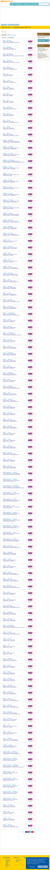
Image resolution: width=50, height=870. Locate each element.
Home (12, 4)
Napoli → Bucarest (7, 545)
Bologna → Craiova (7, 166)
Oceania (7, 866)
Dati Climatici (40, 53)
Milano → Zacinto (7, 465)
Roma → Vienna (7, 698)
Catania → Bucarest (8, 220)
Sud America (8, 862)
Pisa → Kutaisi (6, 592)
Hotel (17, 861)
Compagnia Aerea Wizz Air (13, 24)
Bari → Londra (6, 80)
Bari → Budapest (7, 47)
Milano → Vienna (7, 452)
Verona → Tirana (7, 818)
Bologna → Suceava (8, 193)
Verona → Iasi (6, 811)
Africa (7, 863)
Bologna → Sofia (7, 186)
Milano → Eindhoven (8, 306)
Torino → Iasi (6, 725)
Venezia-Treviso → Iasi (8, 771)
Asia (6, 865)
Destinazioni (18, 4)
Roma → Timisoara (7, 685)
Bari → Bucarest (7, 40)
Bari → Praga (6, 87)
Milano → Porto (6, 379)
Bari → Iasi (5, 73)
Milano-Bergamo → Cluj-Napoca (11, 485)
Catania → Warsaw (7, 273)
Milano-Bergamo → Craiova (9, 492)
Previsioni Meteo (41, 48)
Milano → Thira (6, 432)
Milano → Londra (7, 346)
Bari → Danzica (6, 67)
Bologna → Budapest (8, 146)
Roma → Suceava (7, 678)
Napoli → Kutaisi (7, 559)
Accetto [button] (42, 866)
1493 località (40, 51)
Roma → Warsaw (7, 705)
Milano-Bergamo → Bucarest (10, 472)
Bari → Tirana (6, 113)
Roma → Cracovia (7, 632)
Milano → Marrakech (8, 352)
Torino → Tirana (7, 731)
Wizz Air (30, 43)
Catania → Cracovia (8, 233)
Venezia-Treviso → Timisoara (10, 791)
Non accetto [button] (32, 866)
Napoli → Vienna (7, 572)
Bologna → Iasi (6, 173)
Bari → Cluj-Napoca (8, 53)
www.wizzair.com (11, 35)
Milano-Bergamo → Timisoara (10, 525)
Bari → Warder (6, 127)
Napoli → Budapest (7, 552)
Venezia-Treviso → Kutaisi (9, 778)
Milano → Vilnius (7, 459)
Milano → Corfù (6, 293)
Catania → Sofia (7, 253)
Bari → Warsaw (6, 133)
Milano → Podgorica (8, 372)
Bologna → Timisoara (8, 200)
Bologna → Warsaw (8, 213)
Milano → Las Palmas (8, 333)
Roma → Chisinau (7, 618)
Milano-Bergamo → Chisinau (10, 479)
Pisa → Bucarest (7, 585)
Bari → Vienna (6, 120)
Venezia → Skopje (7, 745)
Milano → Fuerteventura (9, 313)
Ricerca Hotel (41, 40)
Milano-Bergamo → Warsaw (9, 539)
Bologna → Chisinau (8, 153)
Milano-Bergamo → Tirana (9, 532)
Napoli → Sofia (6, 565)
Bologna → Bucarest (8, 140)
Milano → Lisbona (7, 339)
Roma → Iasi (6, 645)
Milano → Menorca (7, 359)
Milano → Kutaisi (7, 319)
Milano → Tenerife (7, 426)
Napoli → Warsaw (7, 578)
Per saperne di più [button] (35, 863)
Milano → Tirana (7, 439)
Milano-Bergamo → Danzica (10, 499)
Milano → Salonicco (8, 399)
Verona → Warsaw (7, 824)
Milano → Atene (7, 279)
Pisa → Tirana (6, 598)
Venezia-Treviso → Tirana (9, 798)
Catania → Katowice (8, 246)
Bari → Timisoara (7, 107)
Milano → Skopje (7, 406)
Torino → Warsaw (7, 738)
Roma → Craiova (7, 638)
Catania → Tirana (7, 259)
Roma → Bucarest (7, 605)
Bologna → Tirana (7, 206)
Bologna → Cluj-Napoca (9, 160)
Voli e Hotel (34, 4)
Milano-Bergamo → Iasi (8, 505)
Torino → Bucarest (7, 711)
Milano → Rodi (6, 392)
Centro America (8, 860)
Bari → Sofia (6, 100)
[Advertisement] (25, 14)
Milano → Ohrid (6, 366)
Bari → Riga (6, 93)
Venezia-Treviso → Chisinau (10, 758)
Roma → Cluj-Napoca (8, 625)
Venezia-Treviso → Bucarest (10, 751)
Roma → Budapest (7, 612)
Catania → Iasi (6, 240)
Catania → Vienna (7, 266)
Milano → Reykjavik (7, 386)
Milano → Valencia (7, 446)
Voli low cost (3, 24)
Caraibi (7, 861)
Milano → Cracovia (7, 299)
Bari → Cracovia (7, 60)
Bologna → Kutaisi (7, 180)
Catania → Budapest (8, 226)
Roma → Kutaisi (7, 665)
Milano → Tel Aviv (7, 419)
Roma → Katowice (7, 658)
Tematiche (26, 4)
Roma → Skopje (7, 672)
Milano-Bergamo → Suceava (10, 519)
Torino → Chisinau (7, 718)
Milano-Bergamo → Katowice (10, 512)
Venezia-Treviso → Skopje (9, 785)
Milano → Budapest (7, 286)
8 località (39, 58)
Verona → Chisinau (7, 804)
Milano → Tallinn (7, 412)
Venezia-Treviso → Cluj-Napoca (10, 765)
